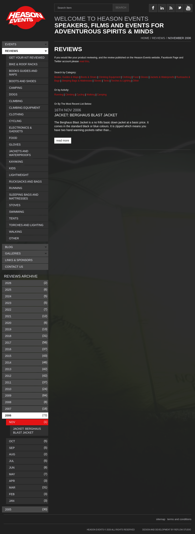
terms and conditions (179, 519)
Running (59, 94)
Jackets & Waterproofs (162, 77)
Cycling (81, 94)
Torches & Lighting (121, 80)
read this (84, 61)
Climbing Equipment (109, 77)
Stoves (98, 80)
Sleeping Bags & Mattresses (77, 80)
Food (136, 77)
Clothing (127, 77)
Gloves (144, 77)
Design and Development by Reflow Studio (166, 530)
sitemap (160, 519)
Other (136, 80)
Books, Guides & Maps (66, 77)
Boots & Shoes (89, 77)
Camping (102, 94)
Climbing (70, 94)
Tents (106, 80)
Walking (91, 94)
